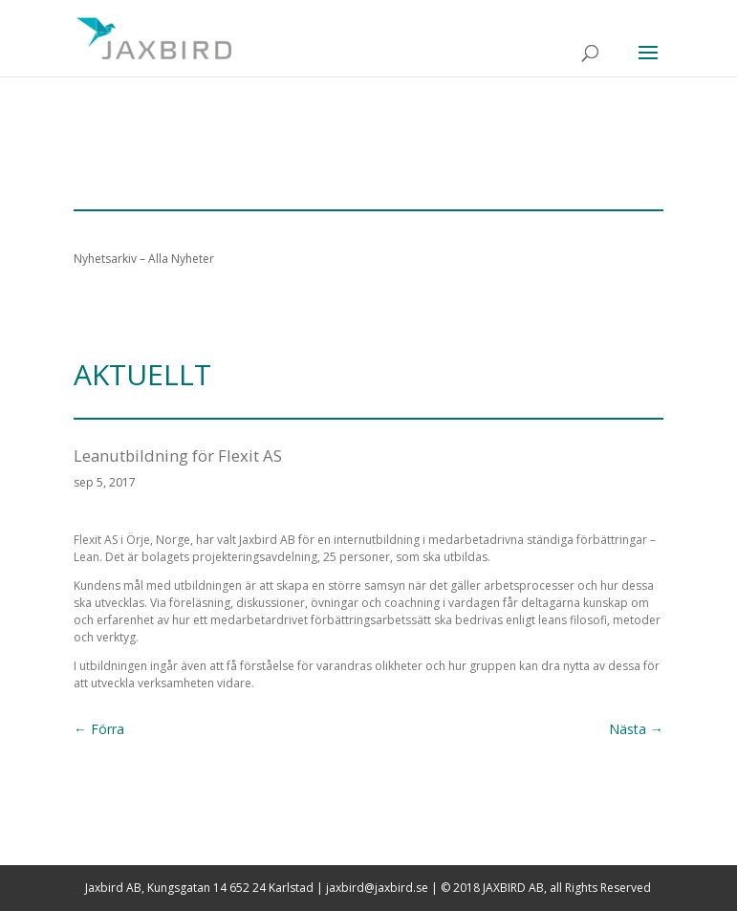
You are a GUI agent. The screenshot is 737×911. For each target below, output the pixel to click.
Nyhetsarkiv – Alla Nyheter (144, 258)
